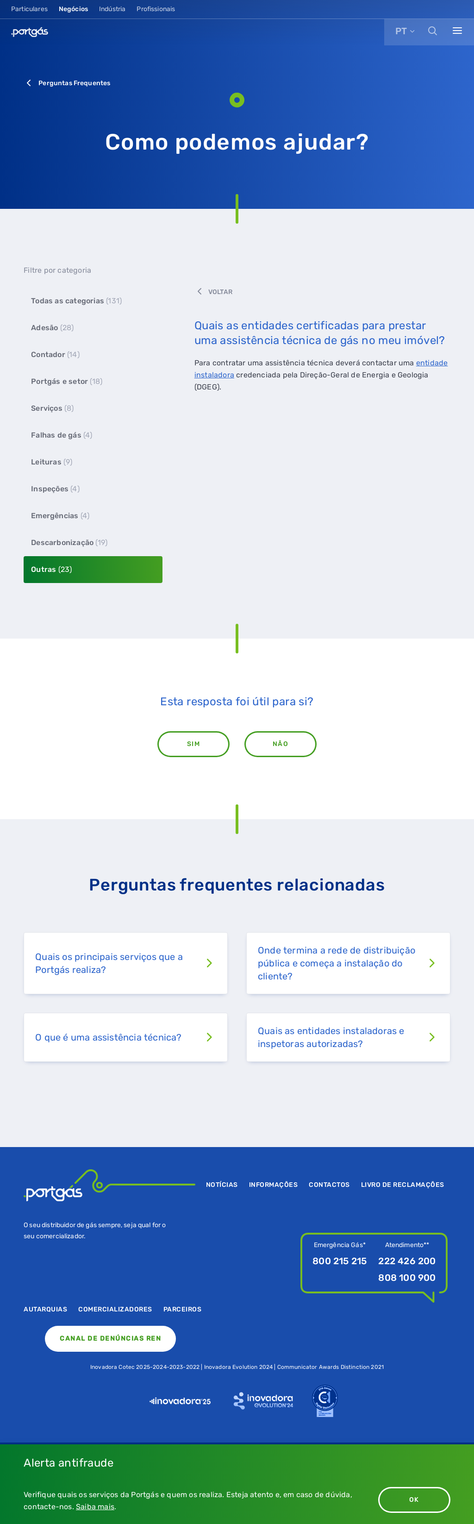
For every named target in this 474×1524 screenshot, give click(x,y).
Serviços (52, 408)
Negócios (73, 9)
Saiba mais (95, 1506)
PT (401, 31)
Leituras (51, 462)
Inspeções (55, 488)
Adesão (52, 327)
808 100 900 (407, 1277)
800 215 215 (339, 1261)
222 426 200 (407, 1261)
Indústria (112, 9)
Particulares (29, 9)
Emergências (60, 515)
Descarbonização (69, 542)
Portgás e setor (66, 381)
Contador (55, 354)
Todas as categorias (76, 300)
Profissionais (156, 9)
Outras (51, 569)
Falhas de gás (61, 435)
